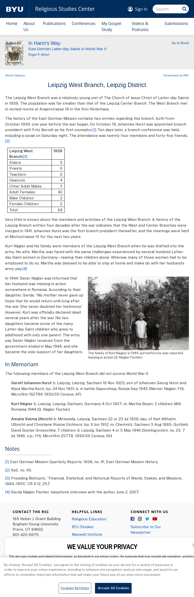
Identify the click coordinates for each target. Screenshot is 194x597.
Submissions (176, 23)
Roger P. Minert (38, 54)
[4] (24, 268)
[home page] (14, 9)
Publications (54, 23)
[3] (25, 156)
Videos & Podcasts (140, 26)
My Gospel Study (111, 26)
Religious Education (89, 519)
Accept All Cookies (113, 590)
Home (11, 23)
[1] (94, 129)
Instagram (140, 519)
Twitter (147, 519)
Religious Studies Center (65, 9)
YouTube (155, 519)
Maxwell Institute (87, 534)
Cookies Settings (75, 590)
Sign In (141, 9)
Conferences (83, 23)
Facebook (133, 519)
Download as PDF (176, 75)
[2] (7, 141)
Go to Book (180, 43)
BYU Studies (82, 526)
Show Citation (15, 75)
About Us (29, 26)
